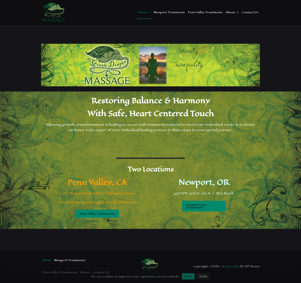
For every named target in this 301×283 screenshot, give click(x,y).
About (232, 12)
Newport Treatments (169, 12)
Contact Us (250, 12)
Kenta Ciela (230, 266)
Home (145, 12)
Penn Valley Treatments (205, 12)
